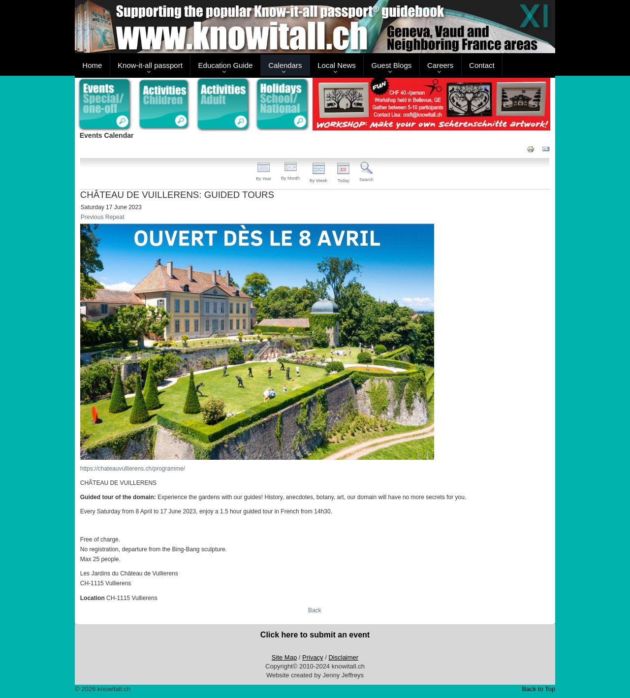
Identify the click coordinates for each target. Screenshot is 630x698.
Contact (482, 65)
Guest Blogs (392, 65)
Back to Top (538, 689)
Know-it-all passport (150, 65)
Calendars (285, 65)
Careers (440, 65)
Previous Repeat (103, 217)
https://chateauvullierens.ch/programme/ (132, 468)
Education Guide (225, 65)
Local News (336, 65)
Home (92, 65)
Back (314, 610)
